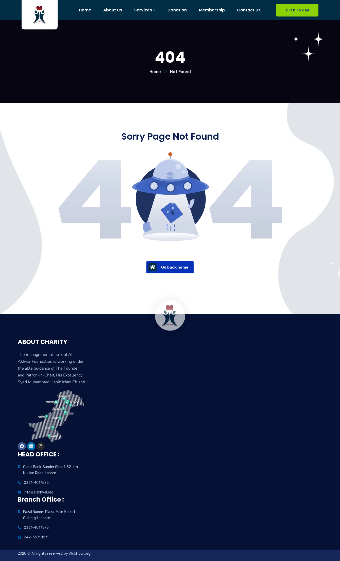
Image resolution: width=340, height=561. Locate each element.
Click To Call (297, 10)
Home (155, 71)
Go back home (168, 267)
